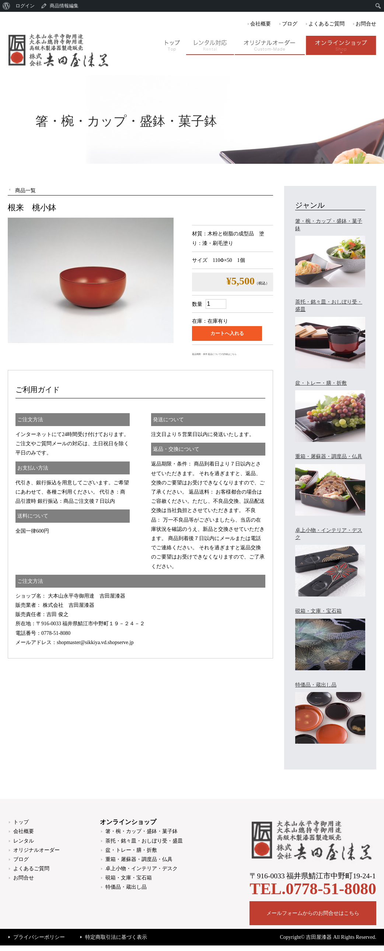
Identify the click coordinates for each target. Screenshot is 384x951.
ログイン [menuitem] (25, 5)
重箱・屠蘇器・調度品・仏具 (138, 859)
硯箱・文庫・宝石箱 (128, 878)
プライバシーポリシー (39, 937)
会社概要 (260, 24)
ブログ (289, 24)
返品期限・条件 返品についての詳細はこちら (214, 354)
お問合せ (366, 24)
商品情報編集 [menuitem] (64, 5)
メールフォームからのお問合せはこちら (312, 913)
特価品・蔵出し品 (126, 887)
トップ (21, 822)
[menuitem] (6, 6)
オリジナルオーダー (36, 850)
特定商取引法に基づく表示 (116, 937)
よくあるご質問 (326, 24)
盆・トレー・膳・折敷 (131, 850)
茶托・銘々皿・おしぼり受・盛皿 (144, 841)
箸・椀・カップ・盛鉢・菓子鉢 (141, 831)
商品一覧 (25, 190)
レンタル (23, 841)
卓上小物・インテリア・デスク (141, 868)
